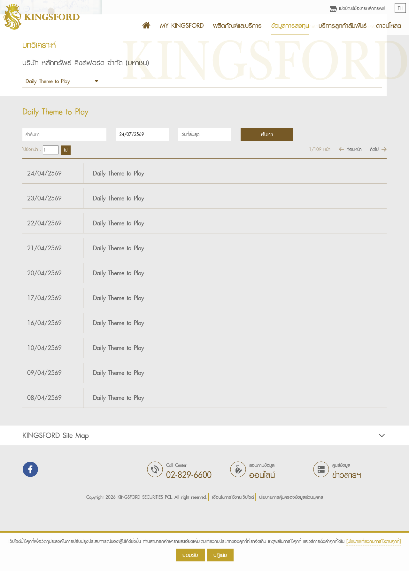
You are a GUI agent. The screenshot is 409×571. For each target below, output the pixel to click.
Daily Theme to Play (118, 236)
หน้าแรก (307, 90)
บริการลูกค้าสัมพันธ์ (343, 25)
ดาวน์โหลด (388, 25)
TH (400, 8)
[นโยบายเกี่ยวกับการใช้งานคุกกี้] (373, 541)
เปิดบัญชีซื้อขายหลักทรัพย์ (357, 8)
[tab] (204, 499)
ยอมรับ (190, 554)
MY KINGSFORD (182, 25)
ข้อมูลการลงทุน (290, 25)
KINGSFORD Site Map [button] (204, 499)
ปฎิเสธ (220, 554)
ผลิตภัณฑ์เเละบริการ (237, 25)
